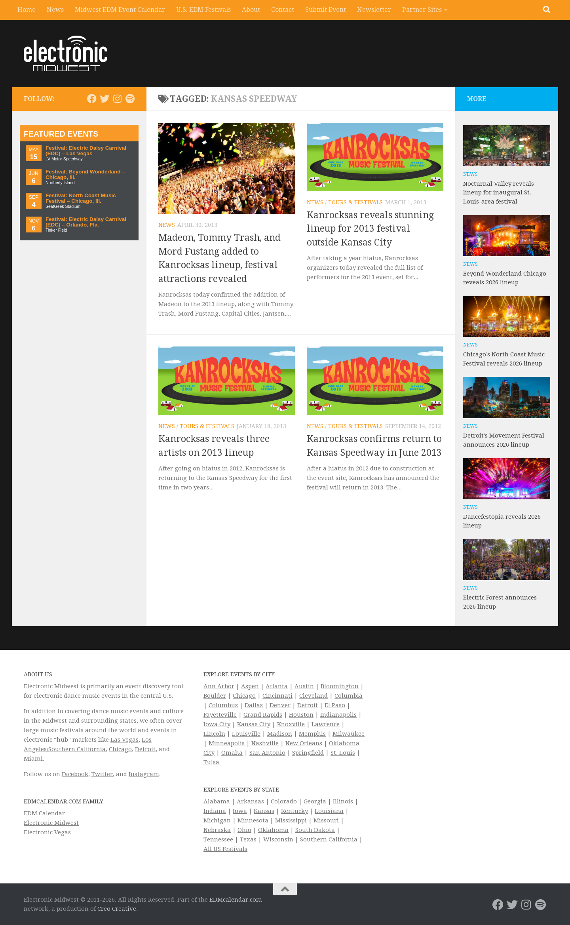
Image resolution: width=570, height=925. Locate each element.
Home (26, 9)
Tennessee (218, 839)
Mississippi (291, 820)
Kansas (264, 811)
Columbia (348, 695)
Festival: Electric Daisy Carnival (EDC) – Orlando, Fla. (86, 222)
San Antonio (267, 752)
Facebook (75, 774)
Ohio (244, 830)
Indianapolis (338, 714)
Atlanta (277, 686)
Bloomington (340, 686)
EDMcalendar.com (235, 899)
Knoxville (291, 724)
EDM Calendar (44, 813)
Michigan (217, 820)
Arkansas (250, 801)
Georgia (315, 801)
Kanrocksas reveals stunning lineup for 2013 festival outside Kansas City (370, 229)
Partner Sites (422, 9)
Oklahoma (273, 830)
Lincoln (214, 733)
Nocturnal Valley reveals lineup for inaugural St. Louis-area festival (498, 192)
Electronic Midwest (51, 822)
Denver (280, 705)
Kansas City (253, 724)
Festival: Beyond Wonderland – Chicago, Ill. (85, 174)
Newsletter (374, 9)
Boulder (214, 695)
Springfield (308, 752)
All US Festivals (225, 849)
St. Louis (343, 752)
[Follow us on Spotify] (130, 98)
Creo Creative (116, 908)
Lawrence (326, 724)
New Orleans (303, 743)
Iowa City (216, 724)
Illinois (343, 801)
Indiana (214, 811)
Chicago (120, 749)
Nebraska (217, 830)
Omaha (232, 752)
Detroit (145, 749)
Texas (248, 839)
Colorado (284, 801)
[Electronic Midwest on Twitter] (104, 98)
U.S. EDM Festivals (203, 9)
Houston (301, 714)
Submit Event (325, 9)
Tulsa (211, 762)
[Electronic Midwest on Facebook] (92, 98)
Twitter (102, 774)
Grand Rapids (262, 714)
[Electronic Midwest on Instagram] (117, 98)
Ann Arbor (218, 686)
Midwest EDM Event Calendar (120, 9)
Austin (304, 686)
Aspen (250, 686)
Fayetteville (220, 714)
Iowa (240, 811)
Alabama (216, 801)
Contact (282, 9)
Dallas (254, 705)
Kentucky (294, 811)
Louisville (246, 733)
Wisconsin (278, 839)
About (251, 9)
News (55, 9)
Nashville (265, 743)
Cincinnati (277, 695)
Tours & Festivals (355, 202)
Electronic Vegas (47, 832)
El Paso (335, 705)
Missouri (326, 820)
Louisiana (329, 811)
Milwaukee (348, 733)
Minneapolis (227, 743)
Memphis (312, 733)
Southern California (328, 839)
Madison (279, 733)
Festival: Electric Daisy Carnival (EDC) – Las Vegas (86, 150)
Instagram (144, 774)
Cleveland (313, 695)
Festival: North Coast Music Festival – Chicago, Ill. (81, 198)
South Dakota (315, 830)
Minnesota (253, 820)
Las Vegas (124, 739)
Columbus (223, 705)
